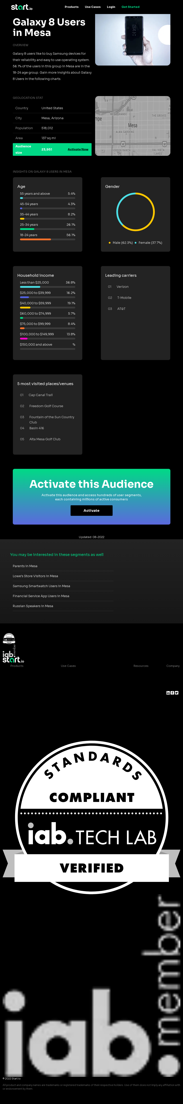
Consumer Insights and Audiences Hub (88, 673)
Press (170, 687)
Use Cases (93, 7)
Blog (134, 680)
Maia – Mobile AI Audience (29, 673)
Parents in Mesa (25, 566)
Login (111, 7)
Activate (91, 510)
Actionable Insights (24, 715)
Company (173, 666)
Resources (141, 666)
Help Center (139, 708)
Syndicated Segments (26, 694)
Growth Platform (22, 701)
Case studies (140, 673)
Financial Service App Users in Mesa (41, 596)
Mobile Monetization (75, 694)
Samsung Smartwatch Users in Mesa (41, 586)
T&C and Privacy (142, 694)
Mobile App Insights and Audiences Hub (89, 680)
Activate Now (78, 149)
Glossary (137, 687)
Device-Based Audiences (28, 680)
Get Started (131, 7)
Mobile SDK (18, 708)
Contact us (138, 701)
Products (72, 7)
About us (172, 673)
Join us (171, 680)
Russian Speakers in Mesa (33, 606)
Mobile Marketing (73, 687)
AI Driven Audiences (24, 687)
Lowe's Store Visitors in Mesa (35, 576)
